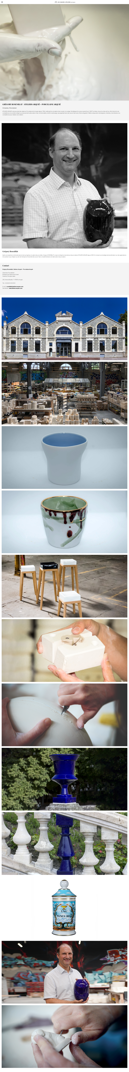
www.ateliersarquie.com (15, 288)
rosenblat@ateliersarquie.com (14, 286)
